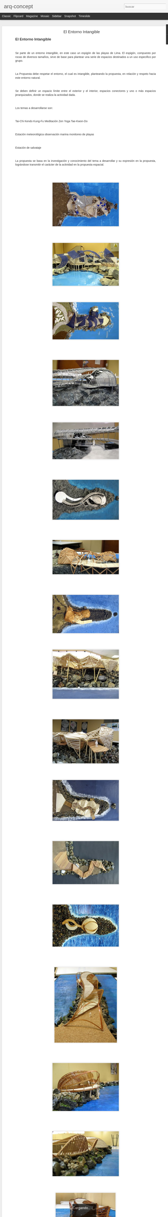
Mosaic (45, 16)
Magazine (32, 16)
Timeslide (84, 16)
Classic (6, 16)
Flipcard (18, 16)
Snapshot (70, 16)
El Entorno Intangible (82, 32)
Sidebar (57, 16)
